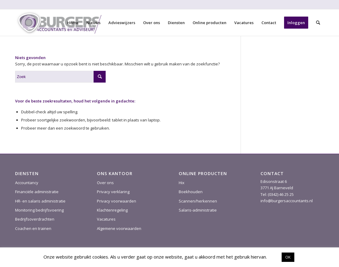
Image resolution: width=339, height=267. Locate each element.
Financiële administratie (37, 191)
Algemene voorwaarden (119, 228)
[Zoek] (318, 22)
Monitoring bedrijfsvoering (39, 210)
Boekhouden (191, 191)
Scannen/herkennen (198, 201)
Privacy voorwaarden (116, 201)
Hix (181, 182)
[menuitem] (72, 22)
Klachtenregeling (112, 210)
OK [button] (288, 257)
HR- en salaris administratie (40, 201)
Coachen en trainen (33, 228)
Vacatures (106, 219)
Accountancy (26, 182)
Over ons (105, 182)
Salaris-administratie (198, 210)
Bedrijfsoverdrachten (34, 219)
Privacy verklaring (113, 191)
